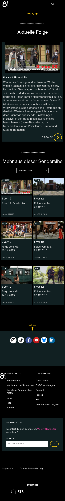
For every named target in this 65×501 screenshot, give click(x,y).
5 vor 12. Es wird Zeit (14, 203)
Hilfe (9, 403)
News (9, 398)
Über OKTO (42, 380)
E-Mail (10, 438)
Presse (39, 395)
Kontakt (40, 390)
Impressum (8, 468)
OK (54, 444)
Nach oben (32, 327)
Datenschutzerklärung (31, 468)
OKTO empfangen (45, 385)
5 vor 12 (6, 198)
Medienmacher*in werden (20, 385)
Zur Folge (52, 137)
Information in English (47, 404)
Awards (11, 408)
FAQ (38, 400)
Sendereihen (13, 380)
